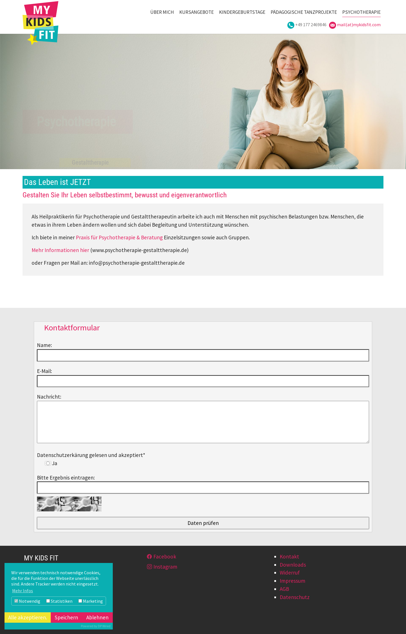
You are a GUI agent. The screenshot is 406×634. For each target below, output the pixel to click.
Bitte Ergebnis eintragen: (66, 477)
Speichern (66, 617)
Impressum (292, 580)
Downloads (293, 564)
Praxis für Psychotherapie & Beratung (119, 237)
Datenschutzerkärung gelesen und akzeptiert (91, 455)
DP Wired (104, 626)
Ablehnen (97, 617)
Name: (44, 345)
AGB (284, 589)
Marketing (90, 601)
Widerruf (290, 572)
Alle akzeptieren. (27, 617)
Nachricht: (49, 396)
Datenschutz (295, 597)
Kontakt (289, 556)
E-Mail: (44, 371)
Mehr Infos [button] (22, 590)
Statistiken (59, 601)
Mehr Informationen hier (60, 250)
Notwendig (27, 601)
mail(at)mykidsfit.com (359, 24)
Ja (51, 463)
